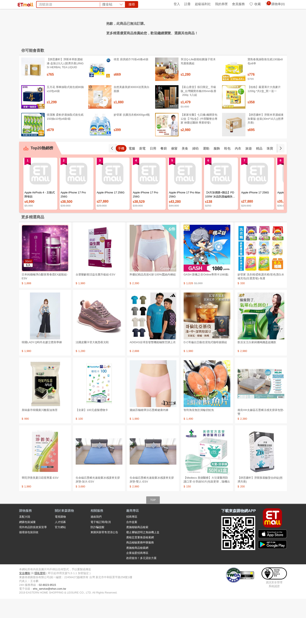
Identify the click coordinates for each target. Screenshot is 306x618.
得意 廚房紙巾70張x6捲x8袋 (131, 78)
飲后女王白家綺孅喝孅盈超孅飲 (257, 361)
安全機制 (24, 592)
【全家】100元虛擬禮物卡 (92, 429)
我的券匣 (221, 4)
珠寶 (270, 167)
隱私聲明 (39, 592)
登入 (177, 4)
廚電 (142, 167)
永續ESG (69, 4)
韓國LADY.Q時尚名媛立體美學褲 (42, 361)
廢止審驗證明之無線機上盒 (142, 551)
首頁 (24, 4)
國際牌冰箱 (174, 27)
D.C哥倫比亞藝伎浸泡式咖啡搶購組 (205, 361)
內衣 (238, 167)
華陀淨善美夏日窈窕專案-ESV (40, 496)
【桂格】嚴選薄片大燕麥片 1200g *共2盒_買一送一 (264, 108)
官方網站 (60, 546)
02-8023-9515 (47, 604)
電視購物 (60, 535)
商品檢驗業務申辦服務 (140, 561)
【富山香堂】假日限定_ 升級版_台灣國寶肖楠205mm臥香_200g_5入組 (198, 110)
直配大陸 (24, 535)
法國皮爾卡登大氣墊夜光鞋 (92, 361)
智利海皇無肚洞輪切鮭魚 (199, 429)
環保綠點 (38, 4)
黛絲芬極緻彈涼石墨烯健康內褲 (149, 429)
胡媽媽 (96, 27)
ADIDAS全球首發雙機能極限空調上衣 (153, 361)
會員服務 (238, 4)
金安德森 (110, 27)
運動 (206, 167)
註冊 (187, 4)
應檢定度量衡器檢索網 (140, 556)
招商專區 (131, 535)
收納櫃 (158, 27)
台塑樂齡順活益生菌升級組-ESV (95, 293)
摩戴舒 (202, 27)
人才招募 (60, 541)
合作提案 (131, 541)
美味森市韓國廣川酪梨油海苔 (40, 429)
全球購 (53, 4)
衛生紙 (215, 27)
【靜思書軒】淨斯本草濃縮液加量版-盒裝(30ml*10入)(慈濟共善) (265, 137)
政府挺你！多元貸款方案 (141, 577)
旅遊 (248, 167)
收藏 (255, 4)
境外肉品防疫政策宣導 (33, 546)
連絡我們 (96, 535)
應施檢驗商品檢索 (137, 546)
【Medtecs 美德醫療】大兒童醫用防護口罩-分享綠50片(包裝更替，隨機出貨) (207, 500)
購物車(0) (275, 4)
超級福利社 (203, 4)
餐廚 (163, 167)
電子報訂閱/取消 (101, 541)
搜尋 (217, 19)
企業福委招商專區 (137, 572)
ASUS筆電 (127, 27)
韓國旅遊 (144, 27)
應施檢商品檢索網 (137, 567)
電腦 (132, 167)
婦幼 (195, 167)
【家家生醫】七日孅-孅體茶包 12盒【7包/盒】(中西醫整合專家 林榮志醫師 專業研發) (199, 137)
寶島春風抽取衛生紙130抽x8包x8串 (265, 80)
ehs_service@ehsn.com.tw (49, 607)
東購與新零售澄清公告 (104, 551)
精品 (259, 167)
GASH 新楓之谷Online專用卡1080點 (206, 293)
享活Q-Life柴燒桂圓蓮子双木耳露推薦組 (198, 80)
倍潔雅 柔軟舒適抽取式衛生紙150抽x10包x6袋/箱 (65, 135)
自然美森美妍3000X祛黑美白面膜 (131, 108)
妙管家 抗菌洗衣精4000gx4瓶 (132, 133)
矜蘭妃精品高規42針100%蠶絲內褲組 (153, 293)
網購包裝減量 (27, 541)
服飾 (217, 167)
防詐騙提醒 (97, 546)
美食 (185, 167)
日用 (153, 167)
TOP (153, 519)
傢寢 (174, 167)
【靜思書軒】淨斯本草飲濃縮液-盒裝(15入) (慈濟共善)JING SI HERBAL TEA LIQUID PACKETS (65, 84)
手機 (121, 167)
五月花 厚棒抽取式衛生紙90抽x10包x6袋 (65, 108)
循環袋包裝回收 (28, 551)
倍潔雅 (190, 27)
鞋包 (227, 167)
